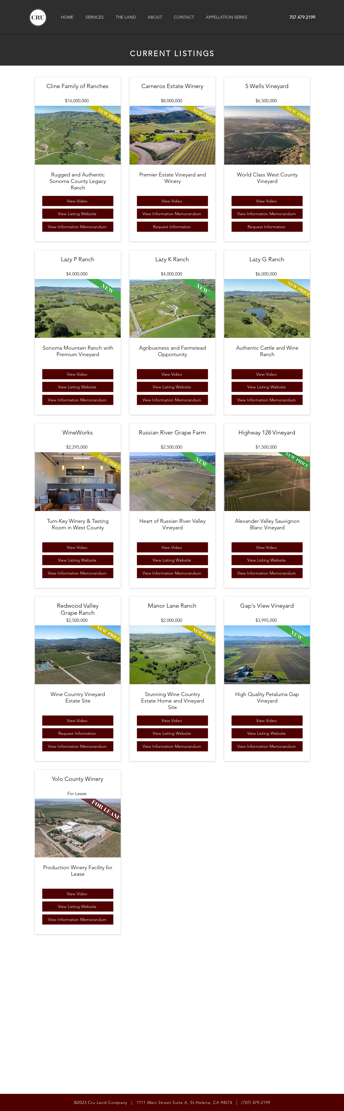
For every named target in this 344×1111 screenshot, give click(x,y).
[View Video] (77, 201)
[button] (96, 17)
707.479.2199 (302, 17)
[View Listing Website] (77, 214)
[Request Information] (77, 733)
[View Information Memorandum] (77, 227)
